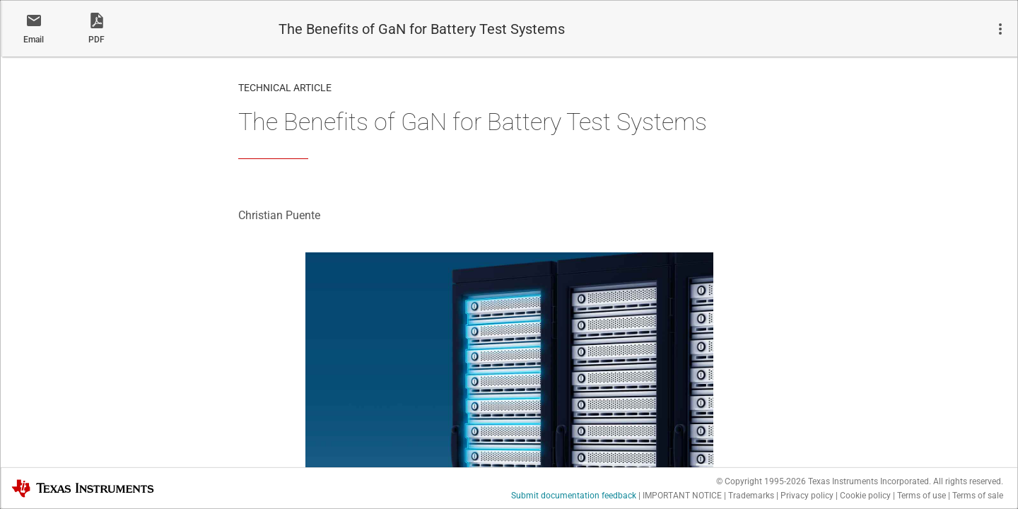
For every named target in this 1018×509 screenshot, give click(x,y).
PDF (96, 40)
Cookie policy (865, 496)
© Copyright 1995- (761, 481)
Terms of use (921, 496)
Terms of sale (977, 496)
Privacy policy (806, 496)
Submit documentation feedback (573, 496)
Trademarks (751, 496)
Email (33, 40)
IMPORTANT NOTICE (682, 496)
